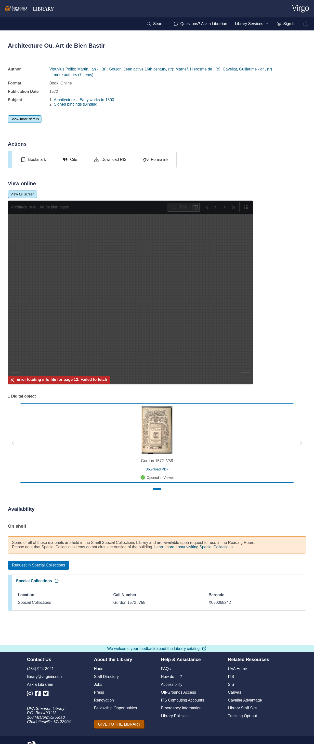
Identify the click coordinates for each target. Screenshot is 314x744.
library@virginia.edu (44, 677)
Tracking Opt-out (242, 716)
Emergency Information (181, 708)
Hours (99, 669)
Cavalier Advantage (245, 700)
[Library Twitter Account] (47, 694)
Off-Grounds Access (178, 692)
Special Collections (37, 581)
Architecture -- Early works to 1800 (84, 100)
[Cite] (69, 159)
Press (99, 692)
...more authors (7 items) (72, 75)
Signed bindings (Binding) (76, 104)
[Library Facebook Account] (39, 694)
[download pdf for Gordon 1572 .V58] (157, 469)
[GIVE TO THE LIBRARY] (119, 724)
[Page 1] (157, 489)
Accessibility (171, 684)
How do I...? (171, 677)
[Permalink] (155, 159)
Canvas (234, 692)
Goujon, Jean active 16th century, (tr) (141, 69)
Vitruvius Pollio (62, 69)
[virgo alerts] (305, 24)
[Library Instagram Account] (31, 694)
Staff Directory (106, 677)
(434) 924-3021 (40, 669)
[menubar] (220, 24)
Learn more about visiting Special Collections (193, 547)
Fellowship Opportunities (115, 708)
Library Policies (174, 716)
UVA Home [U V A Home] (237, 669)
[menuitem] (156, 24)
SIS (231, 684)
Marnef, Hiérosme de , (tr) (197, 69)
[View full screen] (22, 194)
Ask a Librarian (40, 684)
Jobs (98, 684)
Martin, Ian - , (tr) (91, 69)
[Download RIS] (110, 159)
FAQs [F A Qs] (166, 669)
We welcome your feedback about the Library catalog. (157, 649)
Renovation (104, 700)
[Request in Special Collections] (38, 565)
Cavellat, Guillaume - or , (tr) (247, 69)
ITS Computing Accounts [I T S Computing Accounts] (182, 700)
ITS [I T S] (231, 677)
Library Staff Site (242, 708)
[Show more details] (24, 119)
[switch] (33, 159)
